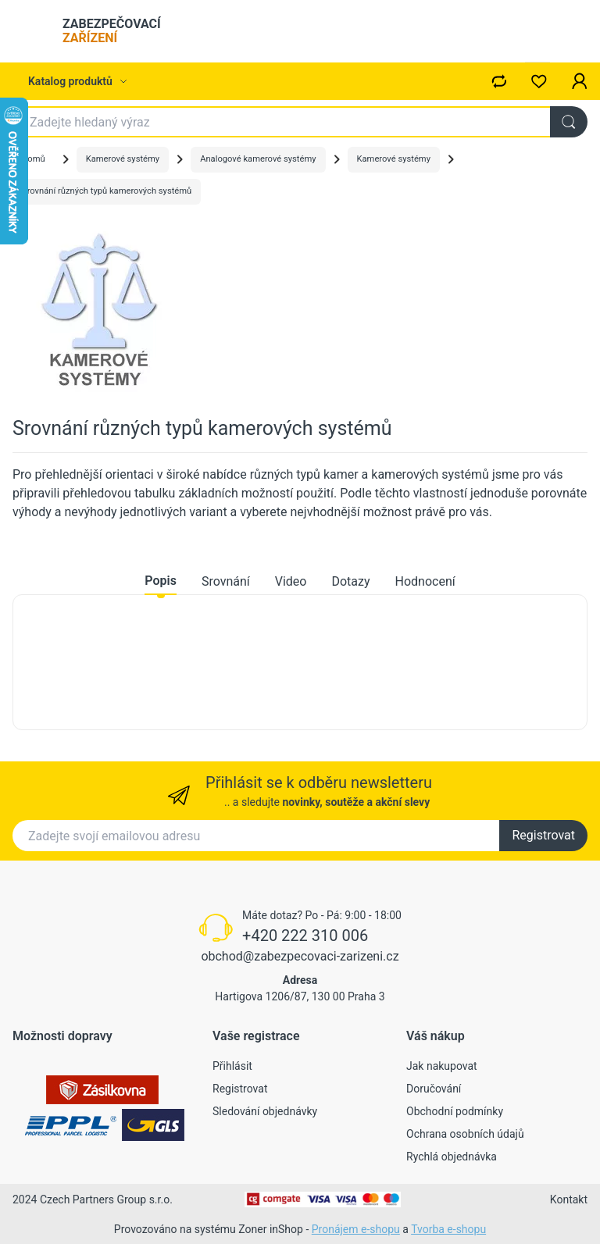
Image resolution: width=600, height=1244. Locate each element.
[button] (580, 81)
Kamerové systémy (122, 159)
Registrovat (543, 835)
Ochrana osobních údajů (465, 1134)
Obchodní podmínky (454, 1111)
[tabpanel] (300, 662)
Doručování (433, 1088)
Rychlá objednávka (451, 1156)
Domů (33, 159)
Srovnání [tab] (226, 581)
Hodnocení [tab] (425, 581)
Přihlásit (232, 1066)
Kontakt (569, 1199)
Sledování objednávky (264, 1111)
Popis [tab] (161, 580)
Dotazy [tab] (350, 581)
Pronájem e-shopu (356, 1229)
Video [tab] (291, 581)
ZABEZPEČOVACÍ (111, 30)
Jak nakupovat (441, 1066)
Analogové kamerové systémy (258, 159)
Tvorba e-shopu (448, 1229)
